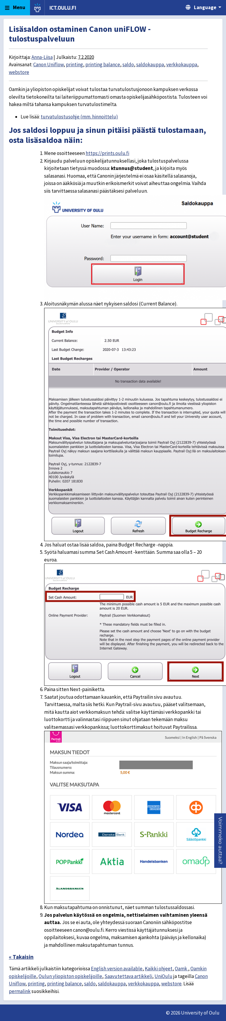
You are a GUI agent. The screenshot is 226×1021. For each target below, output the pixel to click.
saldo (128, 64)
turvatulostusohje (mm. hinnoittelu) (79, 116)
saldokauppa (150, 64)
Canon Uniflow (48, 64)
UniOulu (163, 976)
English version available (116, 968)
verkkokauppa (181, 64)
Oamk (181, 968)
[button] (220, 840)
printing (74, 64)
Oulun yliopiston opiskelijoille (70, 976)
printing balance (102, 64)
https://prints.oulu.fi (107, 153)
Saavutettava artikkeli (128, 976)
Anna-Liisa (42, 57)
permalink (20, 991)
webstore (19, 72)
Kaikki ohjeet (158, 968)
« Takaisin (21, 956)
